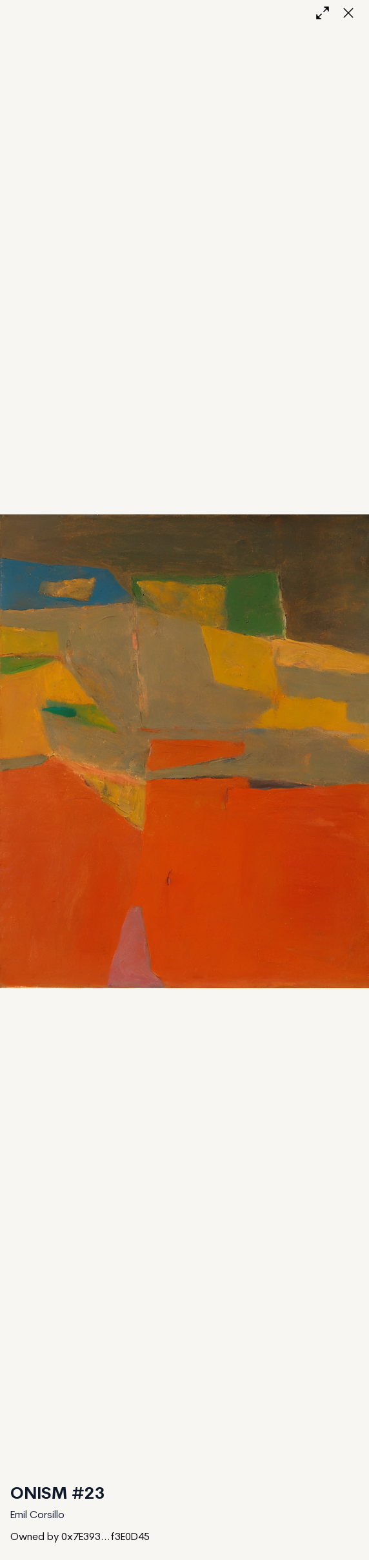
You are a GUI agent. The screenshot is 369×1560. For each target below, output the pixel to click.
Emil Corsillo (37, 1515)
